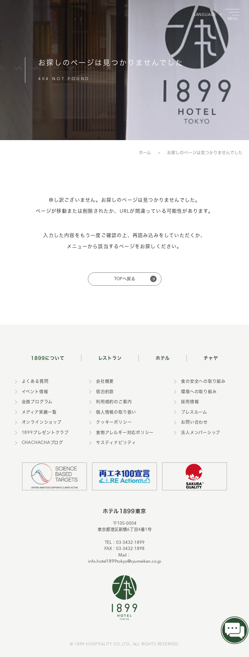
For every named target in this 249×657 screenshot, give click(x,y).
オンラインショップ (42, 422)
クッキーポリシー (114, 422)
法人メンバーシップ (200, 433)
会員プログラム (37, 402)
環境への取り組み (199, 392)
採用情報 (190, 402)
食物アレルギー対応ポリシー (125, 433)
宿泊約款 (105, 392)
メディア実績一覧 (39, 412)
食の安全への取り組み (203, 381)
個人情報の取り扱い (116, 412)
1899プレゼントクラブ (45, 433)
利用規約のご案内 (114, 402)
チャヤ (211, 358)
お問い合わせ (194, 422)
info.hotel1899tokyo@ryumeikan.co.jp (124, 561)
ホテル (163, 358)
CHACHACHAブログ (42, 443)
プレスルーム (194, 412)
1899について (48, 358)
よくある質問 (35, 381)
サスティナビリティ (116, 443)
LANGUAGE (205, 15)
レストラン (110, 358)
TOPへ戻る (124, 279)
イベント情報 (35, 392)
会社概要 (105, 381)
